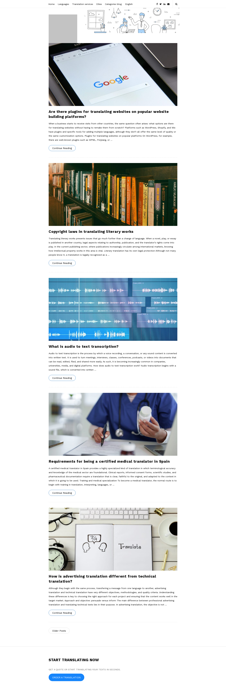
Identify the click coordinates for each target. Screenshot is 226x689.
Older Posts (59, 630)
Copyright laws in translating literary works (91, 232)
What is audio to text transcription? (84, 346)
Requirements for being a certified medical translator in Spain (109, 461)
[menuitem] (128, 4)
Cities (99, 4)
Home (51, 4)
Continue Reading (62, 148)
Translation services (82, 4)
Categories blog (113, 4)
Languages (63, 4)
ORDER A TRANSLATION (66, 677)
